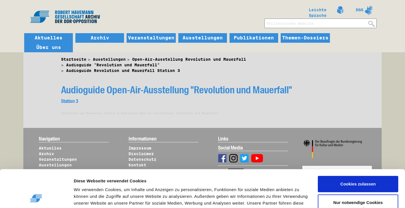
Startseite (73, 59)
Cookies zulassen (358, 148)
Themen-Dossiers (305, 38)
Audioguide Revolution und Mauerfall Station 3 (123, 70)
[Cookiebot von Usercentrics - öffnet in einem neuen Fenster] (36, 197)
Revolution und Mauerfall (81, 113)
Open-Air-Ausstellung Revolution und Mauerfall (189, 59)
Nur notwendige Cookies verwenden (358, 170)
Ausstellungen (203, 38)
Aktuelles (48, 38)
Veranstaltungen (151, 38)
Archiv (100, 38)
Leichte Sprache (318, 11)
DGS (359, 10)
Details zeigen (93, 197)
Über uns (48, 47)
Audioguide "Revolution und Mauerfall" (113, 65)
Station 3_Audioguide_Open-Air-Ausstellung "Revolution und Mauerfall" (161, 113)
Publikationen (254, 38)
